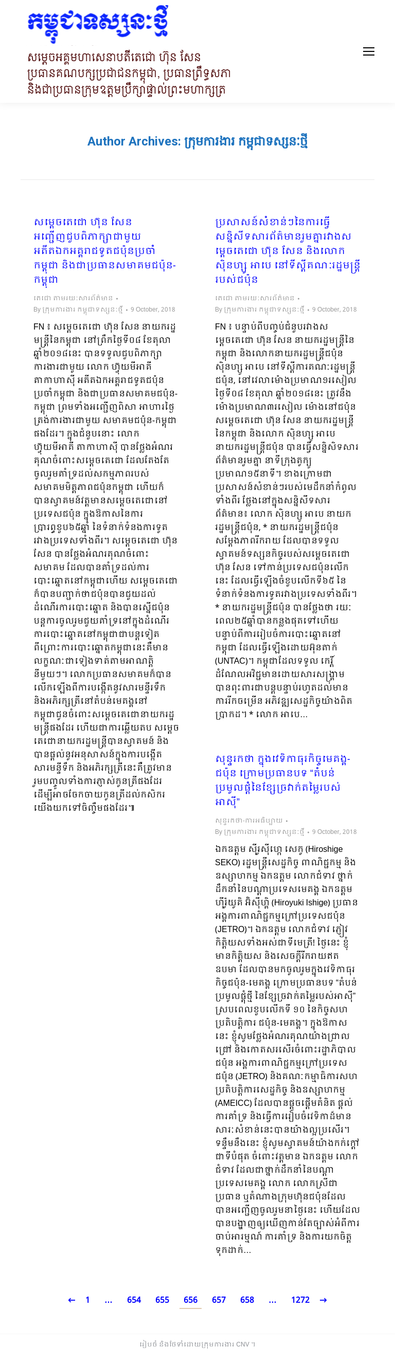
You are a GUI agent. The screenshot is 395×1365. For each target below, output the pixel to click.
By (78, 310)
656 (191, 1300)
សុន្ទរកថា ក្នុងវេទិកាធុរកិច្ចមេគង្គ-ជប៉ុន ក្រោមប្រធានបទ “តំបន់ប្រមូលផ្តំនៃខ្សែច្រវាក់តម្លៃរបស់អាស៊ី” (282, 781)
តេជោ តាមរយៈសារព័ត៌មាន (73, 299)
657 (219, 1300)
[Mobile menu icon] (368, 51)
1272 (300, 1300)
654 (134, 1300)
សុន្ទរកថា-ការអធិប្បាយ (249, 821)
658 (247, 1300)
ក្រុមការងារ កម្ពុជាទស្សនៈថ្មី (246, 141)
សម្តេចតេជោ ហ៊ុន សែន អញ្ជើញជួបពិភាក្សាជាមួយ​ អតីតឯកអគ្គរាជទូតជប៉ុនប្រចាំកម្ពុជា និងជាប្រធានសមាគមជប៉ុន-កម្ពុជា (104, 252)
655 (162, 1300)
